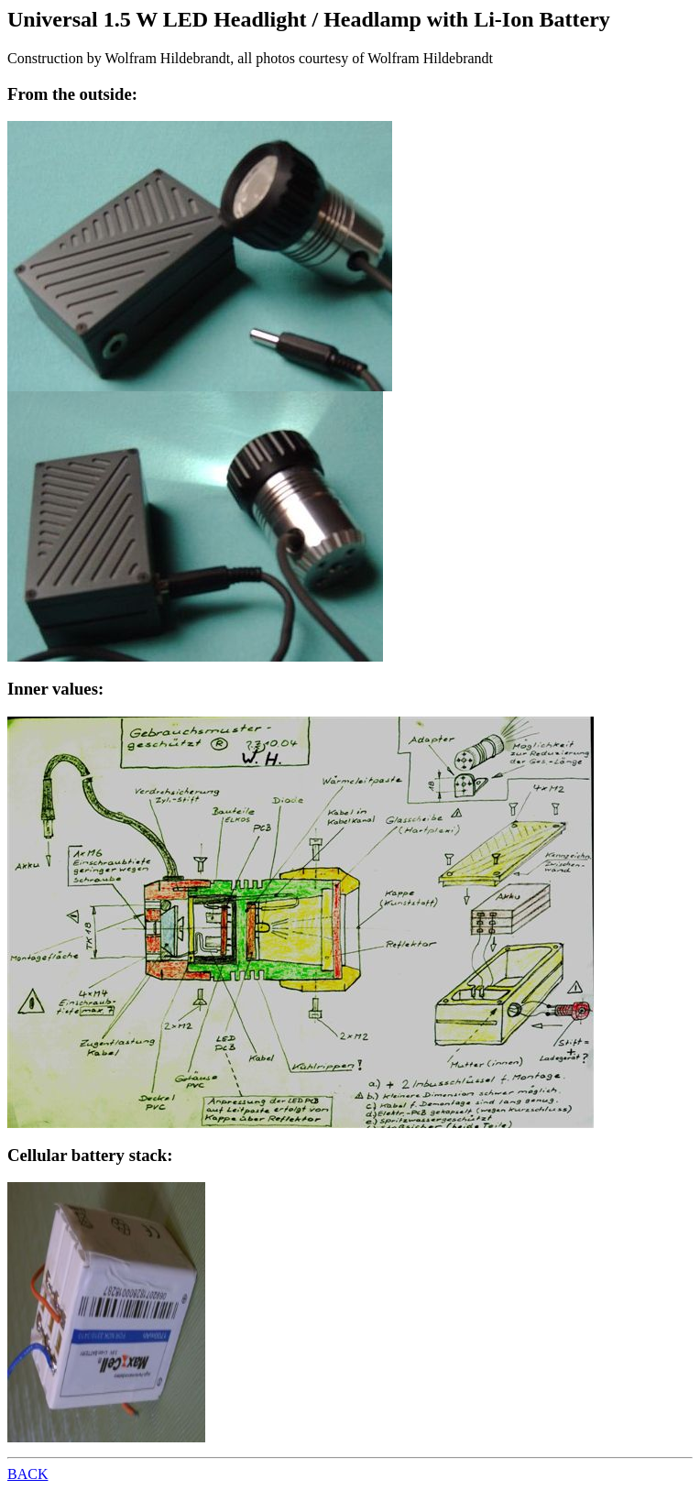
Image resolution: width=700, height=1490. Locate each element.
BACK (27, 1474)
